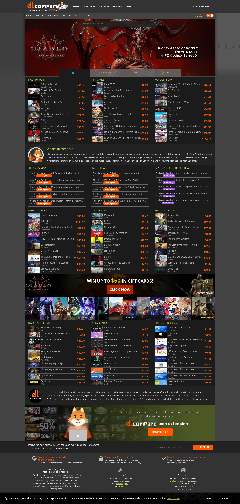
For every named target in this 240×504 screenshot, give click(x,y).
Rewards (117, 6)
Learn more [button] (173, 498)
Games (76, 6)
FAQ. (123, 486)
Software (104, 6)
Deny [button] (208, 498)
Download (160, 432)
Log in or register (200, 6)
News (128, 6)
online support (122, 483)
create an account (177, 481)
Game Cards (89, 6)
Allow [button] (225, 498)
